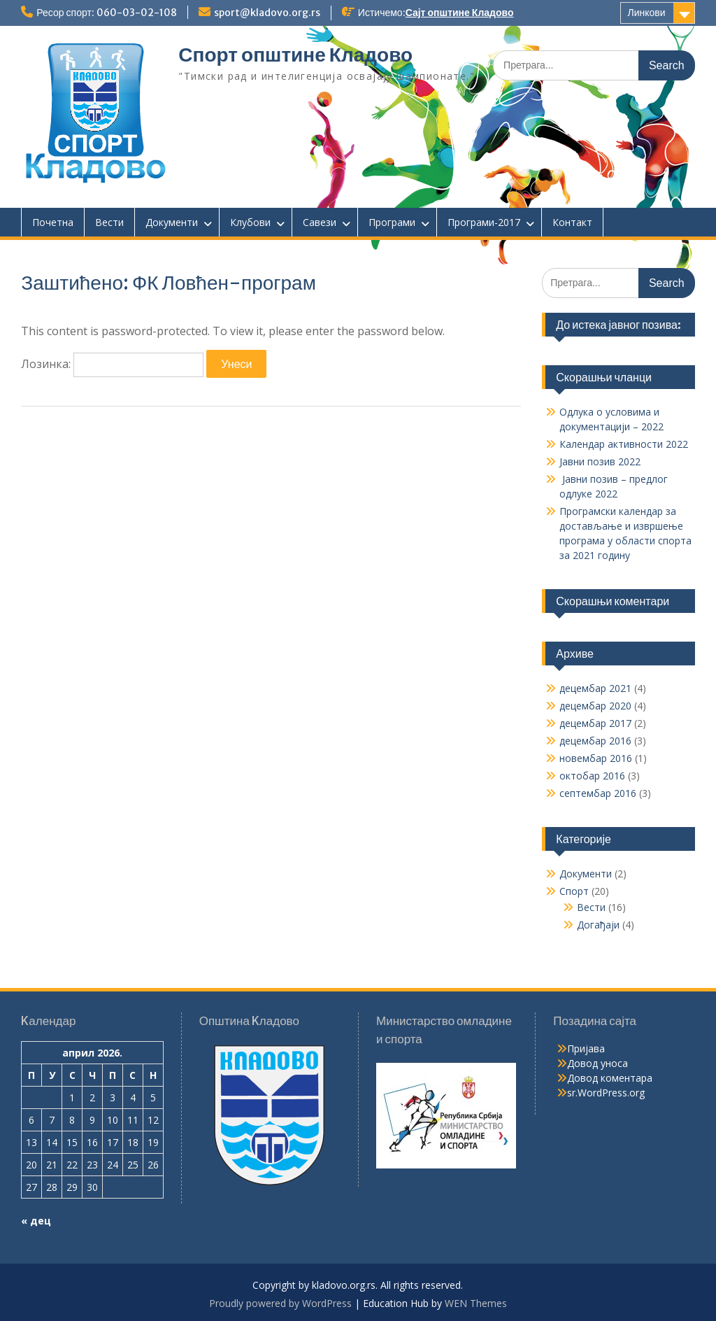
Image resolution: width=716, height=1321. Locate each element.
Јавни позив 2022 (599, 461)
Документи (171, 222)
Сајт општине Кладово (460, 12)
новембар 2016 (595, 758)
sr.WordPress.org (606, 1092)
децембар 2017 (595, 723)
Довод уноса (597, 1063)
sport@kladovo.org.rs (267, 12)
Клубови (250, 222)
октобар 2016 (592, 775)
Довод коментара (609, 1078)
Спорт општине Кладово (295, 54)
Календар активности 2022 (623, 444)
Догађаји (598, 924)
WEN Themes (476, 1303)
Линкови (647, 12)
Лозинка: (112, 364)
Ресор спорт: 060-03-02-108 (106, 12)
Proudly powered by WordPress (280, 1303)
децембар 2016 (595, 740)
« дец (36, 1220)
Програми (391, 222)
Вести (109, 222)
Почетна (52, 222)
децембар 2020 (595, 705)
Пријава (586, 1048)
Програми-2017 (484, 222)
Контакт (572, 222)
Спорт (574, 891)
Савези (319, 222)
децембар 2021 (595, 688)
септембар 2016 (597, 793)
